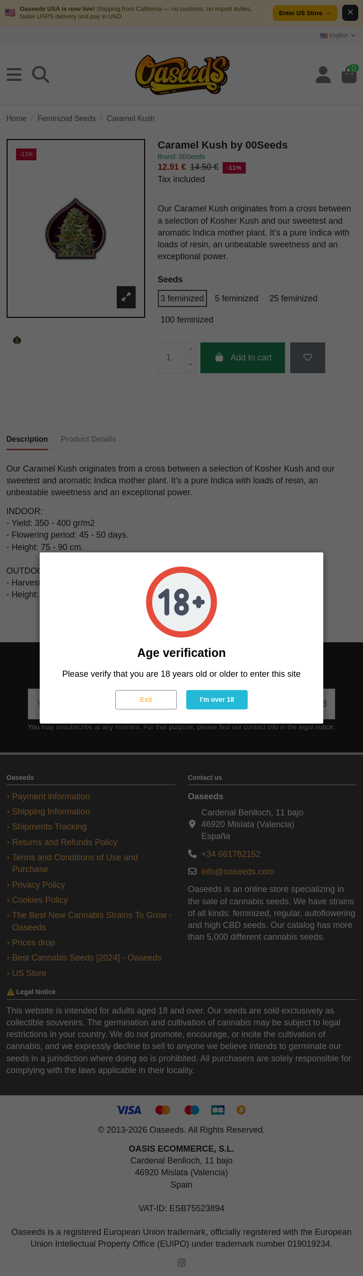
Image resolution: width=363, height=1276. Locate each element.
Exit (146, 699)
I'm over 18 (217, 699)
